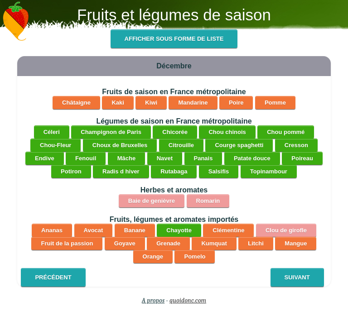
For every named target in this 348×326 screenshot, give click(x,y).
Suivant (297, 277)
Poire (236, 102)
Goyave (124, 243)
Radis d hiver (121, 171)
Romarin (208, 200)
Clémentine (228, 230)
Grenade (168, 243)
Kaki (117, 102)
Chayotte (179, 230)
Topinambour (268, 171)
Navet (165, 158)
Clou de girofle (286, 230)
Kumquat (214, 243)
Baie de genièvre (151, 200)
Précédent (53, 277)
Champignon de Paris (111, 132)
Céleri (52, 132)
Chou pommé (285, 132)
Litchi (256, 243)
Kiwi (151, 102)
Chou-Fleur (55, 145)
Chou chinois (227, 132)
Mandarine (193, 102)
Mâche (126, 158)
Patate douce (252, 158)
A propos (153, 300)
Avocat (93, 230)
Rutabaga (173, 171)
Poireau (302, 158)
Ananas (52, 230)
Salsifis (218, 171)
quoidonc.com (187, 300)
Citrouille (181, 145)
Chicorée (175, 132)
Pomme (275, 102)
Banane (134, 230)
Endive (44, 158)
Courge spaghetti (239, 145)
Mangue (296, 243)
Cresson (296, 145)
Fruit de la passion (67, 243)
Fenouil (85, 158)
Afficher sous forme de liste (174, 38)
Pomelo (194, 256)
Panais (203, 158)
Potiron (71, 171)
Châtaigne (76, 102)
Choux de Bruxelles (119, 145)
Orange (153, 256)
